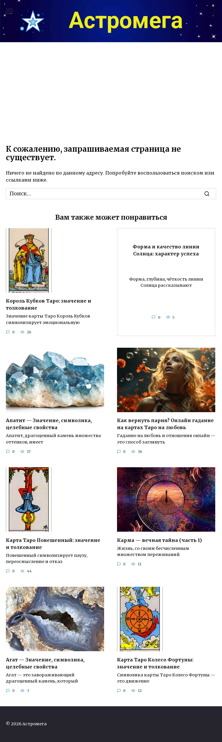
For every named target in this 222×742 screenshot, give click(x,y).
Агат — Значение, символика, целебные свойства (45, 662)
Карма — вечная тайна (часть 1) (159, 540)
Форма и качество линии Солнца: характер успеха (166, 249)
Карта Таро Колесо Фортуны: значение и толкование (155, 662)
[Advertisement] (111, 92)
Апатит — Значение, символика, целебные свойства (49, 423)
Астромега (126, 20)
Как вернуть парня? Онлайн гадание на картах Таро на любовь (165, 423)
